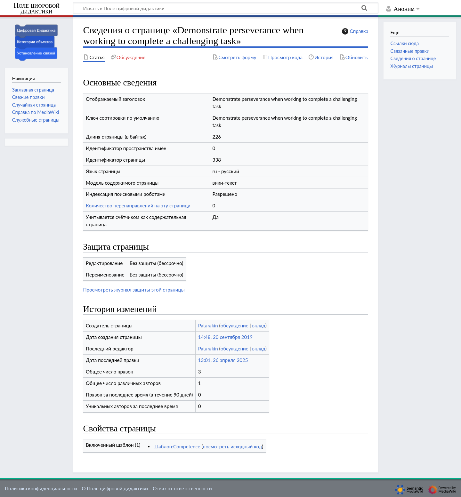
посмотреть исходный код (232, 446)
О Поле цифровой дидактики (115, 488)
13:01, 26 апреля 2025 (223, 360)
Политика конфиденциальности (41, 488)
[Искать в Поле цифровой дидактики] (225, 8)
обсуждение (234, 325)
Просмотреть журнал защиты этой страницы (133, 290)
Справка (354, 31)
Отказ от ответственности (182, 488)
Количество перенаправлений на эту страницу (138, 205)
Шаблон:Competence (176, 446)
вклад (258, 325)
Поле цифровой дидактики (36, 8)
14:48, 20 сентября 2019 (225, 337)
